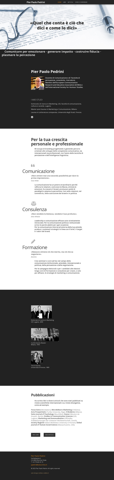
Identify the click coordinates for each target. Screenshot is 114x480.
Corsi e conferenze (81, 2)
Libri (64, 2)
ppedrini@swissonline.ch (39, 465)
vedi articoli (49, 435)
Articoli (70, 2)
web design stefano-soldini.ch (40, 473)
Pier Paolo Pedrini (36, 2)
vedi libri (36, 435)
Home (59, 2)
